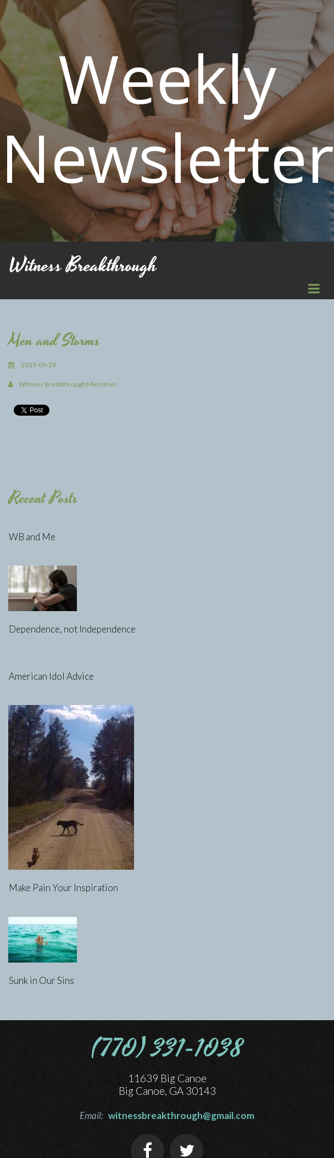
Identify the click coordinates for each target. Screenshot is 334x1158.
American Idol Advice (51, 676)
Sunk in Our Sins (41, 980)
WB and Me (32, 536)
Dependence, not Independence (72, 629)
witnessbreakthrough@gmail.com (181, 1115)
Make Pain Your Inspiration (63, 887)
